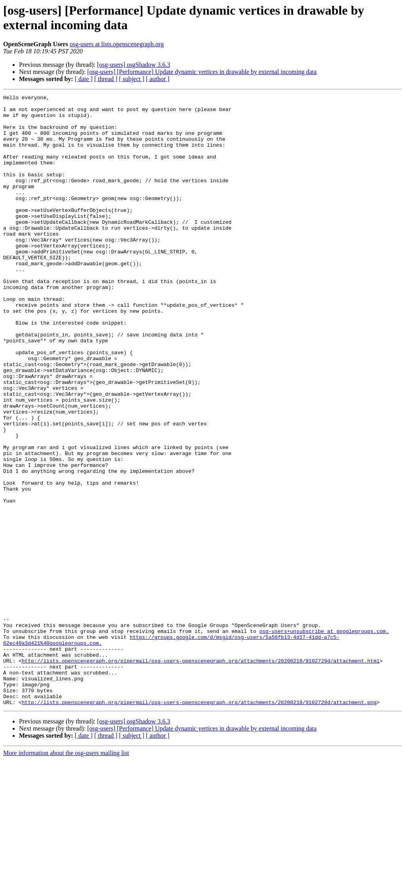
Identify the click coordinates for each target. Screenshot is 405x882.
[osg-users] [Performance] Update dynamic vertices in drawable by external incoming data (201, 71)
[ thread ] (105, 79)
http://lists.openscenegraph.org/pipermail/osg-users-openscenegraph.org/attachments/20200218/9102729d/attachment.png (199, 824)
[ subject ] (131, 79)
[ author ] (158, 79)
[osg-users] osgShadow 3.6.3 (133, 64)
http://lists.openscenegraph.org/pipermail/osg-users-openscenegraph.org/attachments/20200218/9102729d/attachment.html (201, 774)
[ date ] (84, 79)
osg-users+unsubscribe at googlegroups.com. (324, 738)
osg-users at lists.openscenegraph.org (117, 44)
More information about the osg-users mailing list (66, 875)
